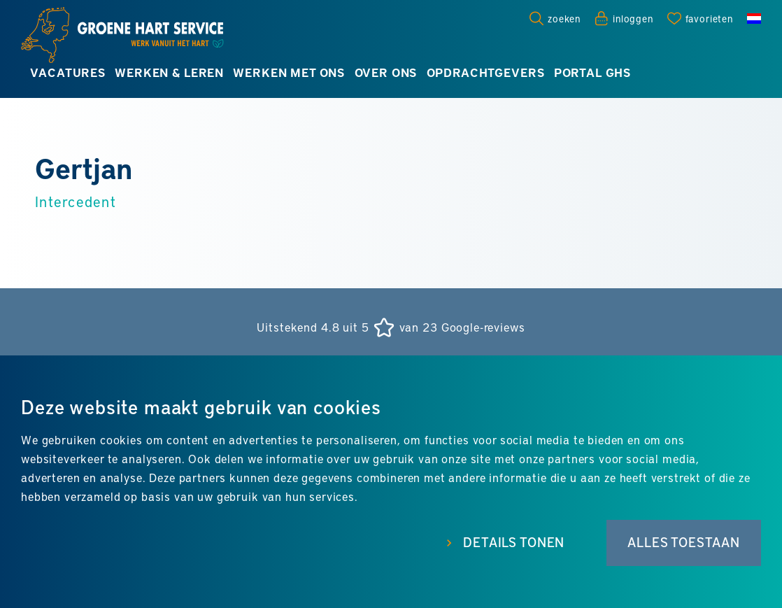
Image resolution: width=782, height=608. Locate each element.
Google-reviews (483, 327)
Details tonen (513, 542)
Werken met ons (289, 72)
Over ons (386, 72)
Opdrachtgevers (486, 72)
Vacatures (68, 72)
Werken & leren (169, 72)
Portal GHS (592, 72)
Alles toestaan (683, 542)
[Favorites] (700, 18)
